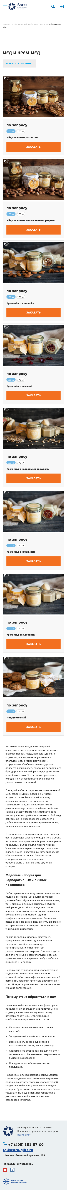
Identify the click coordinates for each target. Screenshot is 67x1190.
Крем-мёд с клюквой (19, 386)
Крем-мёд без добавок (20, 634)
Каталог (7, 24)
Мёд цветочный (16, 717)
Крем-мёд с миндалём (20, 303)
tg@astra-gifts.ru (18, 1150)
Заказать (33, 147)
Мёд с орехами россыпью (22, 137)
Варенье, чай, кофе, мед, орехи (29, 24)
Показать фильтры (19, 63)
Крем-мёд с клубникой (20, 551)
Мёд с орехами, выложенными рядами (30, 220)
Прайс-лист (23, 1134)
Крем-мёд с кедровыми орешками (27, 468)
